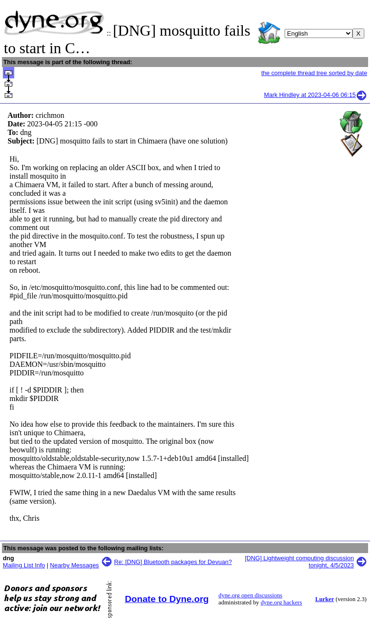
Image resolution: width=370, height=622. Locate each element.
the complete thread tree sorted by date (314, 73)
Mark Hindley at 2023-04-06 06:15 (316, 94)
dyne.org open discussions (250, 595)
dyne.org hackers (281, 602)
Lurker (324, 599)
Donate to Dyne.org (167, 599)
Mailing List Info (24, 565)
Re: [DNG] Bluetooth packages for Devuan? (173, 561)
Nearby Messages (74, 565)
